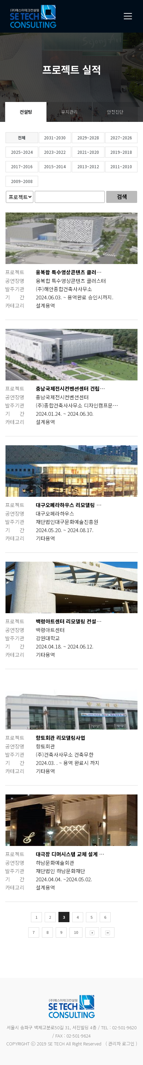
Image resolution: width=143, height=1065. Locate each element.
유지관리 (69, 111)
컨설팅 (26, 111)
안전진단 (115, 111)
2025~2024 (35, 152)
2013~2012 (102, 166)
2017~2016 (35, 166)
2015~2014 (68, 166)
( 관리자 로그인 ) (121, 1043)
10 (90, 932)
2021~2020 (102, 152)
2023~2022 (68, 152)
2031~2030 (68, 137)
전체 (35, 137)
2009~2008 (35, 181)
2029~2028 (102, 137)
